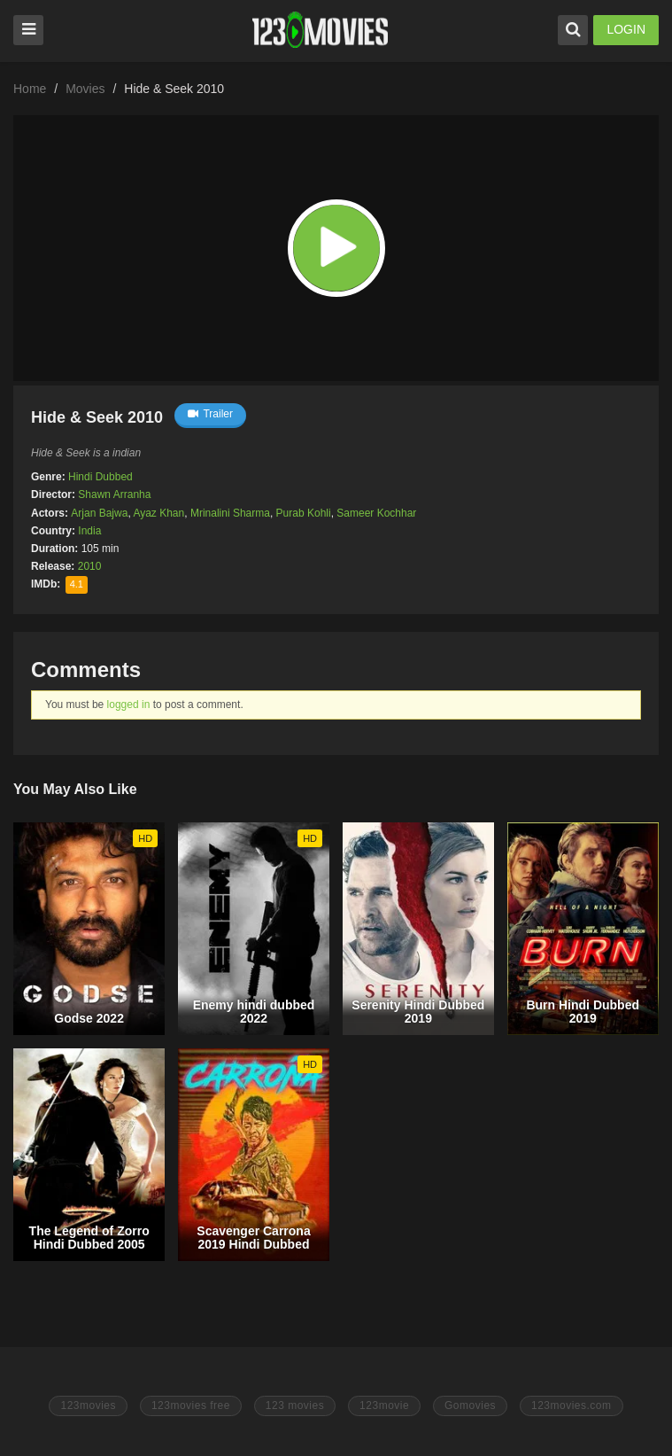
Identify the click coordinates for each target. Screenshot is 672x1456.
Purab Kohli (303, 513)
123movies (88, 1405)
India (89, 531)
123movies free (190, 1405)
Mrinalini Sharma (230, 513)
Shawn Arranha (114, 494)
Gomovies (470, 1405)
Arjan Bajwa (99, 513)
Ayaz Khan (158, 513)
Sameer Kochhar (376, 513)
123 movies (295, 1405)
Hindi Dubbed (100, 477)
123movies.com (571, 1405)
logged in (129, 704)
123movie (384, 1405)
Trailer (210, 414)
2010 (90, 566)
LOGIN (625, 29)
